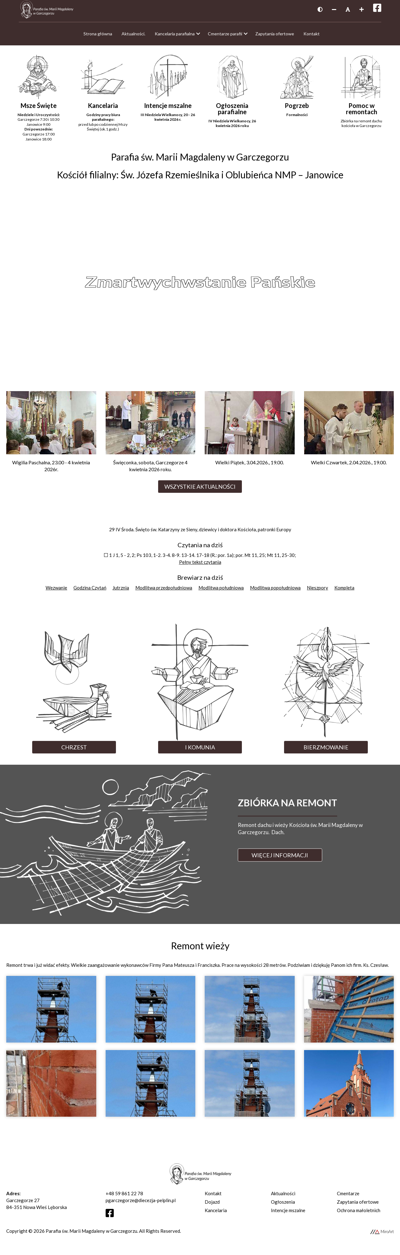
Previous (26, 284)
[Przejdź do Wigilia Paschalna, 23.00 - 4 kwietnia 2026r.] (51, 437)
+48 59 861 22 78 (124, 1196)
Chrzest (74, 750)
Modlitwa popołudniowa (275, 591)
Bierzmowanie (325, 750)
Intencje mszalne (288, 1213)
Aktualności (283, 1196)
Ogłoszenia (283, 1205)
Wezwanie (56, 591)
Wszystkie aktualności (200, 489)
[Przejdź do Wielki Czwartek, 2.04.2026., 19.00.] (349, 434)
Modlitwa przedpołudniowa (163, 591)
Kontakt (213, 1196)
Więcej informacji (280, 858)
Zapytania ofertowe (358, 1205)
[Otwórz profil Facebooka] (112, 1218)
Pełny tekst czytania (200, 565)
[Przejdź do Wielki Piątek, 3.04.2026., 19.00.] (250, 434)
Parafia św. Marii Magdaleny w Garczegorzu (91, 1234)
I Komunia (200, 750)
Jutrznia (120, 591)
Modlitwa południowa (221, 591)
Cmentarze (348, 1196)
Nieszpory (317, 591)
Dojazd (212, 1205)
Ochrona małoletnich (358, 1213)
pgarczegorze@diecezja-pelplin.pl (141, 1203)
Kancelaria (216, 1213)
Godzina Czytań (89, 591)
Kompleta (344, 591)
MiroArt (382, 1234)
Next (374, 284)
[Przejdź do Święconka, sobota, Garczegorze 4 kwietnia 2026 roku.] (151, 437)
